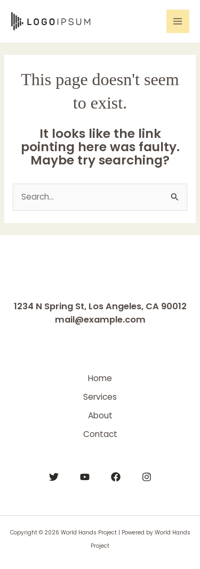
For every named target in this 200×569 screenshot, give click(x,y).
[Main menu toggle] (177, 21)
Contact (100, 434)
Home (100, 378)
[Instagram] (146, 477)
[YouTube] (85, 477)
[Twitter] (54, 477)
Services (100, 396)
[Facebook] (116, 477)
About (100, 415)
